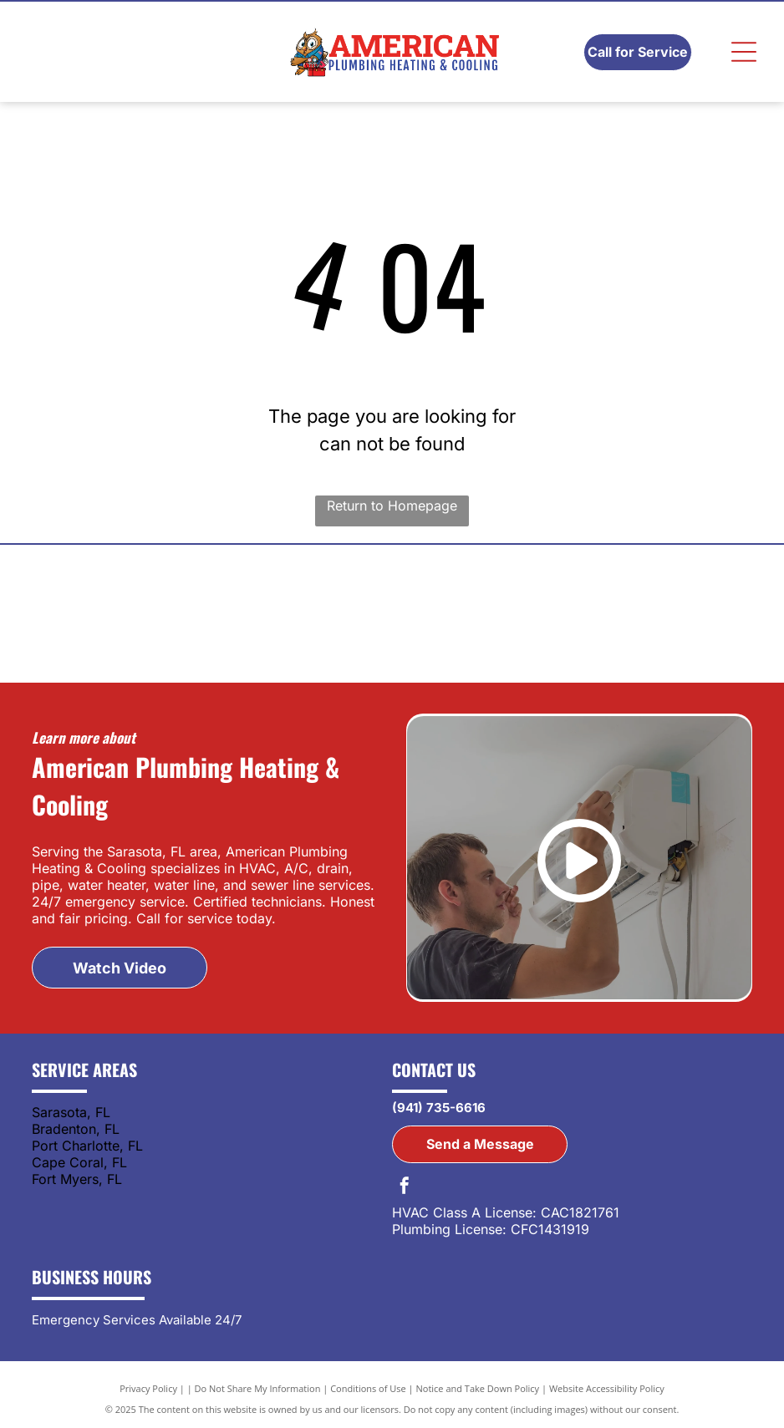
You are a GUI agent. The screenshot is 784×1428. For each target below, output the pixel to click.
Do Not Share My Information (258, 1388)
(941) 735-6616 (439, 1107)
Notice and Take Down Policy (478, 1388)
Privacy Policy (148, 1388)
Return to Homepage (392, 505)
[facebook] (404, 1187)
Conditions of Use (368, 1388)
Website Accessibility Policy (606, 1388)
